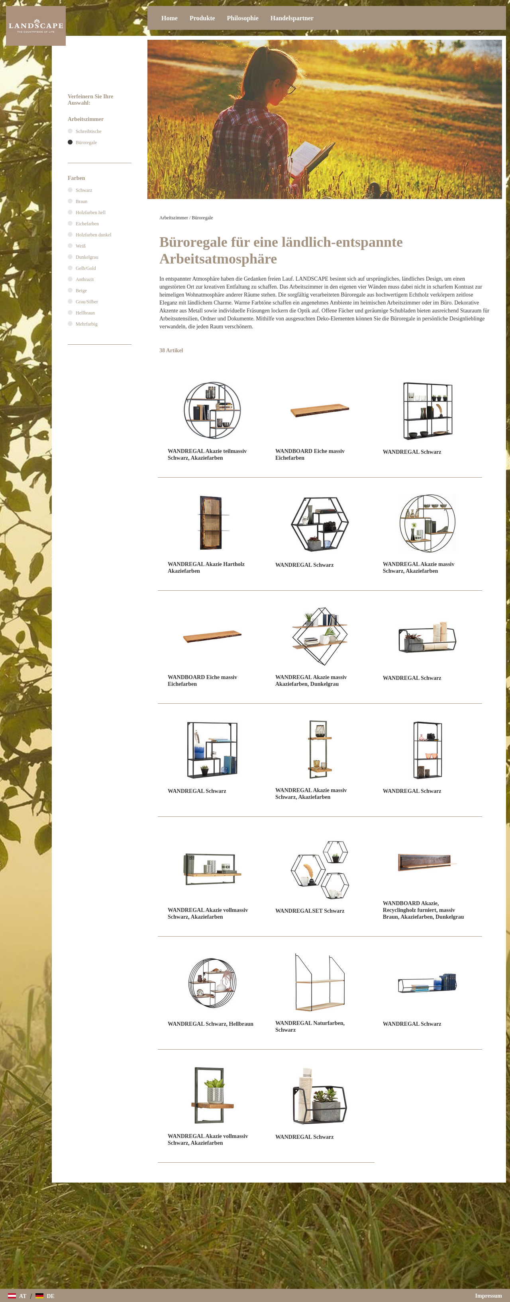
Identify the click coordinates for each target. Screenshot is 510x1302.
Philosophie (243, 18)
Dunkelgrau (87, 257)
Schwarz (84, 190)
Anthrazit (85, 279)
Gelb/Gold (86, 268)
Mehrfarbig (87, 324)
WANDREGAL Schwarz (412, 452)
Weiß (81, 246)
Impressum (488, 1296)
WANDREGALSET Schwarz (310, 911)
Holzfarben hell (91, 212)
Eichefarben (87, 223)
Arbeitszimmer (173, 218)
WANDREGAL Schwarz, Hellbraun (210, 1024)
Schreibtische (89, 131)
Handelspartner (292, 18)
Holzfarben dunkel (94, 235)
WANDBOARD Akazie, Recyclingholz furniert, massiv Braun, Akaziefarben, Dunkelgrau (423, 910)
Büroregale (202, 218)
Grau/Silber (87, 302)
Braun (81, 201)
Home (169, 18)
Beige (81, 290)
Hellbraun (85, 313)
